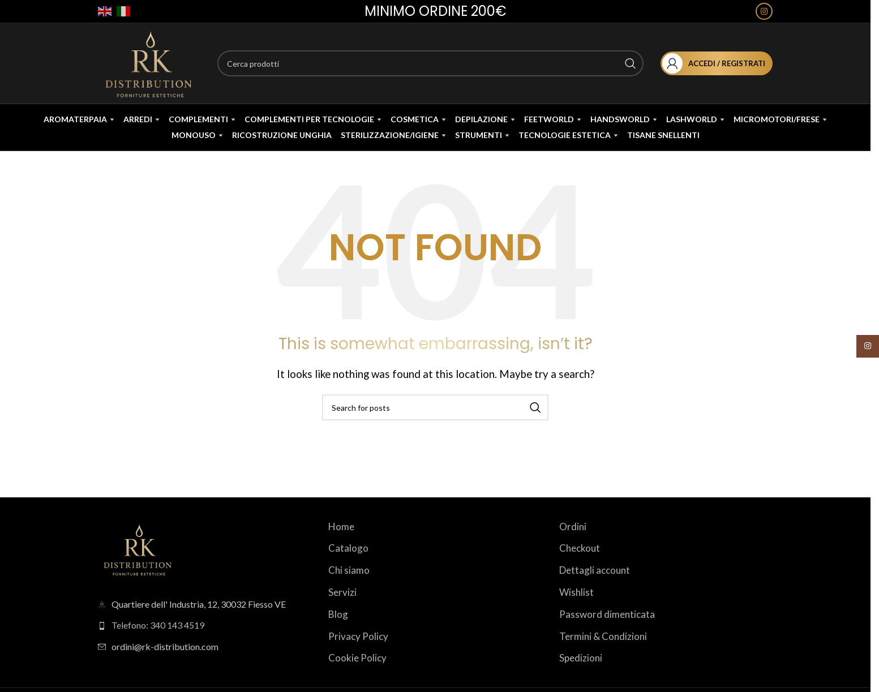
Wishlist (576, 611)
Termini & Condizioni (603, 654)
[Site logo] (151, 65)
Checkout (579, 567)
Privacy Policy (358, 654)
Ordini (572, 545)
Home (341, 545)
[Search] (432, 66)
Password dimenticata (607, 633)
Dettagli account (594, 589)
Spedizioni (580, 676)
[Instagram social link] (764, 11)
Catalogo (348, 567)
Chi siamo (349, 589)
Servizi (342, 611)
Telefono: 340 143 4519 (158, 643)
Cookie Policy (357, 676)
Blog (338, 633)
